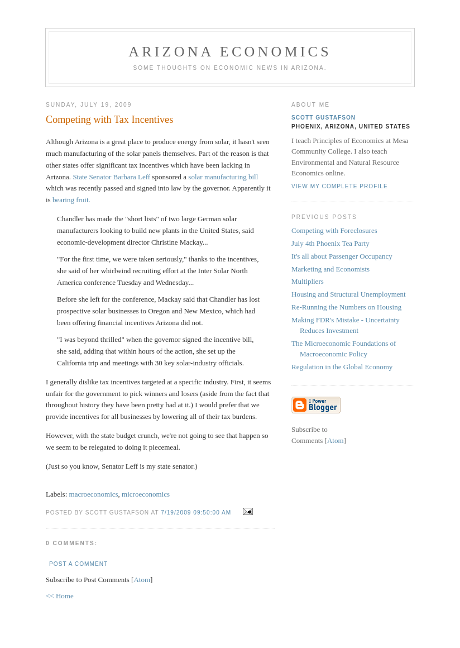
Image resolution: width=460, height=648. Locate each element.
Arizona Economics (230, 52)
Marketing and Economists (330, 269)
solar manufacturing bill (223, 177)
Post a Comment (78, 564)
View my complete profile (339, 186)
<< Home (60, 596)
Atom (141, 579)
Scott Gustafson (323, 118)
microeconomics (146, 494)
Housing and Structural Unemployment (348, 294)
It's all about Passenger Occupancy (341, 256)
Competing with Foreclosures (334, 230)
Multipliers (307, 281)
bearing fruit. (71, 200)
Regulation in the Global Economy (341, 367)
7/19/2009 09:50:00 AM (197, 512)
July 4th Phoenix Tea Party (330, 243)
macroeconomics (93, 494)
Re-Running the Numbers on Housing (346, 307)
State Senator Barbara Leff (111, 177)
